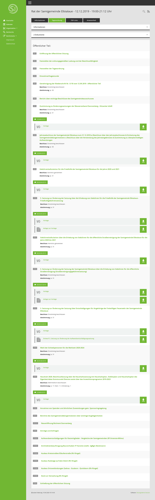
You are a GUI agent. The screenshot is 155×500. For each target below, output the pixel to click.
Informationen (40, 20)
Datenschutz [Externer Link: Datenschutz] (10, 44)
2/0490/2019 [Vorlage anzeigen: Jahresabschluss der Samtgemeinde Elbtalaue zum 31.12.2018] (41, 153)
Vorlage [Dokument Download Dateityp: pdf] (46, 126)
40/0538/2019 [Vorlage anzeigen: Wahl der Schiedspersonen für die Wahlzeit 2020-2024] (41, 361)
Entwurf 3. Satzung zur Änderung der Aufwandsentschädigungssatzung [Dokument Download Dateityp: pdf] (68, 338)
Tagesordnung (57, 20)
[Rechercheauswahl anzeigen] (144, 11)
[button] (13, 28)
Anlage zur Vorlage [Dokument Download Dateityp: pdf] (50, 228)
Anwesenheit (91, 20)
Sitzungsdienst (143, 493)
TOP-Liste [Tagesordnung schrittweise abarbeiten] (74, 20)
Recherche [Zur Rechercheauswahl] (8, 32)
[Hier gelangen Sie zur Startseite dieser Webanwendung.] (13, 9)
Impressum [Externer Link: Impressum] (10, 40)
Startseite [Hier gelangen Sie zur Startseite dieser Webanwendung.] (8, 20)
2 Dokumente (39, 35)
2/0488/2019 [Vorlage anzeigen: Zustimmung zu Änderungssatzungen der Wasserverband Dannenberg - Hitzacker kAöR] (41, 119)
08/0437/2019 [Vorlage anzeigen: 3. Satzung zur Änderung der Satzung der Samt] (41, 285)
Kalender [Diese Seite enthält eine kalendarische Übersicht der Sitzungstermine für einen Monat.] (8, 24)
